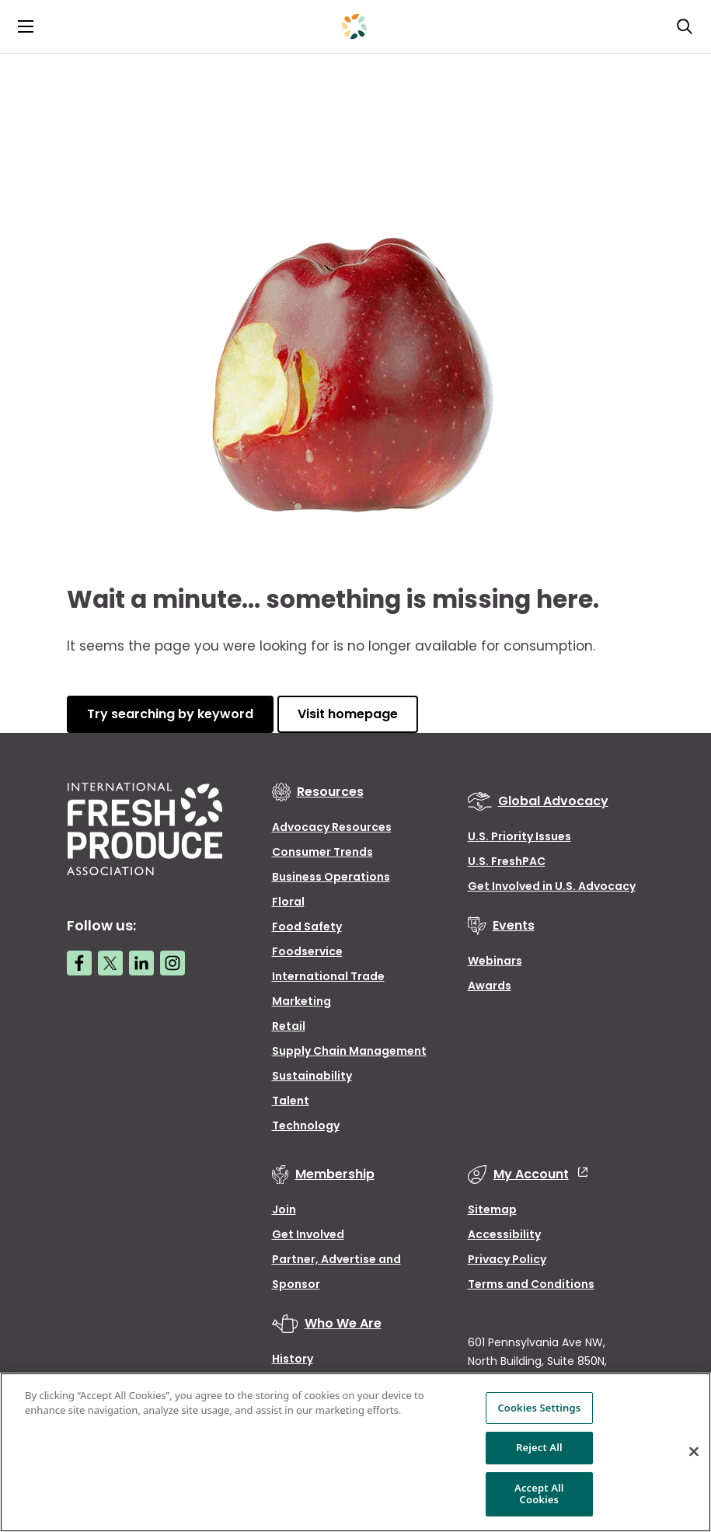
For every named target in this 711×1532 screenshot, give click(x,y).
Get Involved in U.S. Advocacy (552, 886)
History (292, 1358)
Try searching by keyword (170, 714)
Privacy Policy (507, 1259)
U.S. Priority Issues (519, 836)
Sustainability (312, 1076)
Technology (306, 1125)
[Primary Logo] (354, 26)
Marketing (301, 1001)
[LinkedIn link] (141, 963)
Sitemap (492, 1209)
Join (284, 1209)
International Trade (328, 976)
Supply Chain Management (349, 1051)
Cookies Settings (538, 1408)
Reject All (539, 1447)
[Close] (694, 1452)
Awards (489, 985)
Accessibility (504, 1234)
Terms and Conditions (531, 1284)
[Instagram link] (172, 963)
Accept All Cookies (539, 1494)
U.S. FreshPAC (506, 861)
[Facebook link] (79, 963)
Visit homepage (348, 714)
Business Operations (331, 877)
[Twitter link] (110, 963)
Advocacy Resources (332, 827)
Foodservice (307, 951)
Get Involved (308, 1234)
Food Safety (307, 926)
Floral (288, 901)
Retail (288, 1026)
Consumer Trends (322, 852)
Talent (290, 1100)
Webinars (495, 960)
